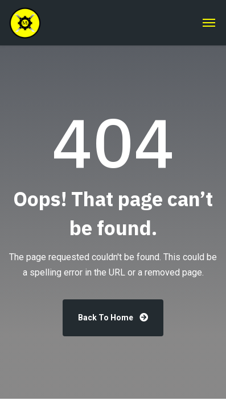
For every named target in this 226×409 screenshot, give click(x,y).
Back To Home (113, 317)
